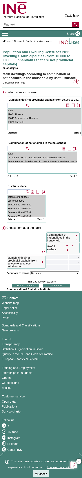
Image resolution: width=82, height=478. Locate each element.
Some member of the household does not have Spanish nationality (42, 161)
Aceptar (41, 473)
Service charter (12, 411)
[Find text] (38, 25)
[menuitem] (41, 157)
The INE (7, 339)
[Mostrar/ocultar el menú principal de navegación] (5, 34)
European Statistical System (20, 359)
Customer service (13, 396)
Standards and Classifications (21, 325)
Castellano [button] (72, 15)
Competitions (10, 382)
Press (5, 317)
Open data (9, 401)
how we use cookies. (60, 467)
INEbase (6, 41)
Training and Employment (18, 367)
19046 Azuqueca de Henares (44, 118)
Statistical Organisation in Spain (22, 349)
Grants (6, 377)
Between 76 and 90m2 (26, 216)
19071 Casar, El (44, 122)
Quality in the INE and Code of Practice (27, 354)
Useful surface (17, 186)
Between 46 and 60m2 (26, 208)
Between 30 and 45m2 (26, 205)
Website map (10, 303)
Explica (6, 387)
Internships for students (17, 372)
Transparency (11, 344)
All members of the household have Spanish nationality (42, 157)
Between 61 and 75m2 (26, 212)
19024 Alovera (44, 114)
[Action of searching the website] (75, 25)
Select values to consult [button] (21, 92)
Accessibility (10, 312)
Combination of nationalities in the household (37, 142)
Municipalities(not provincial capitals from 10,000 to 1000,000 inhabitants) (44, 99)
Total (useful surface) (26, 197)
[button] (72, 34)
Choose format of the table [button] (23, 227)
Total (44, 110)
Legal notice (10, 308)
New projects (10, 330)
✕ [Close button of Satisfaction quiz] (79, 462)
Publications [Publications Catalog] (10, 406)
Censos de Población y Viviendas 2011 (34, 41)
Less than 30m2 (26, 201)
